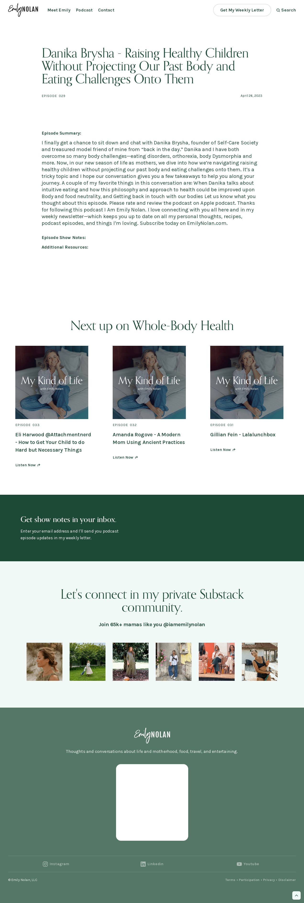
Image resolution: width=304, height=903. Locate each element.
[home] (23, 10)
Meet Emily (59, 10)
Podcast (84, 10)
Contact (106, 10)
